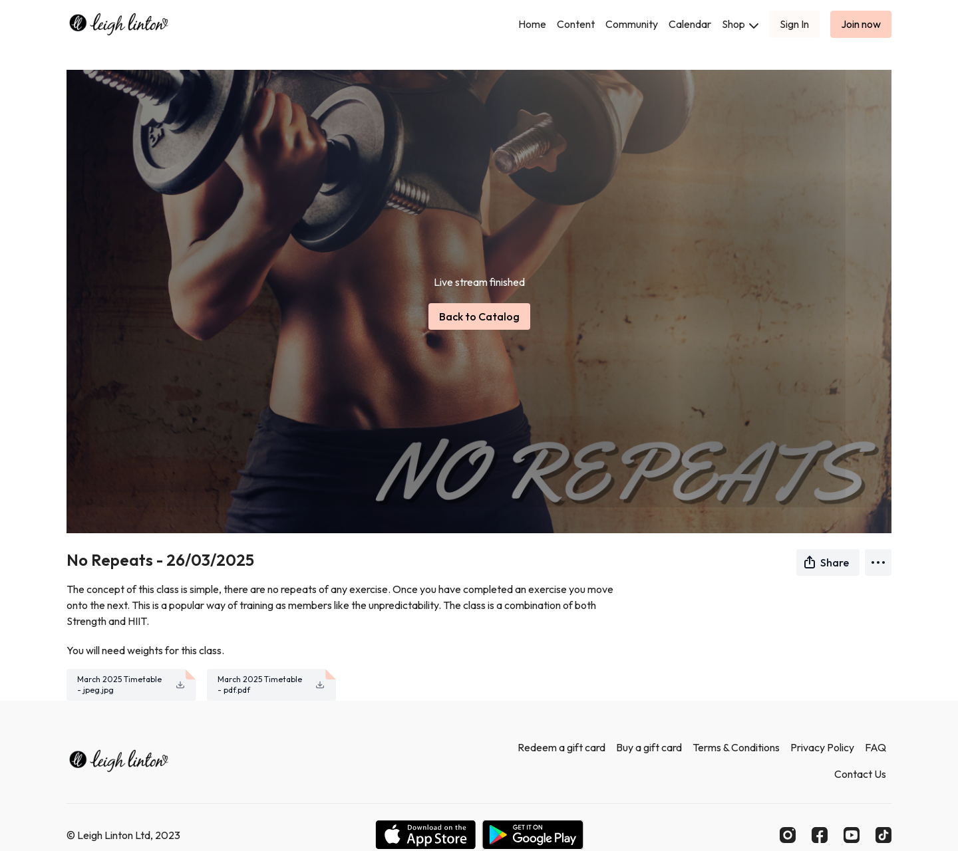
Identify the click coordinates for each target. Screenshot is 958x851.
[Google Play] (533, 835)
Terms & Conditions (736, 747)
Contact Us (860, 774)
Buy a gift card (649, 747)
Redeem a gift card (561, 747)
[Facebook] (820, 835)
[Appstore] (425, 835)
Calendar (690, 24)
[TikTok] (883, 835)
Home (532, 24)
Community (631, 24)
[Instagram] (788, 835)
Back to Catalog (479, 316)
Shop (740, 24)
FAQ (875, 747)
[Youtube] (852, 835)
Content (576, 24)
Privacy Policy (822, 747)
